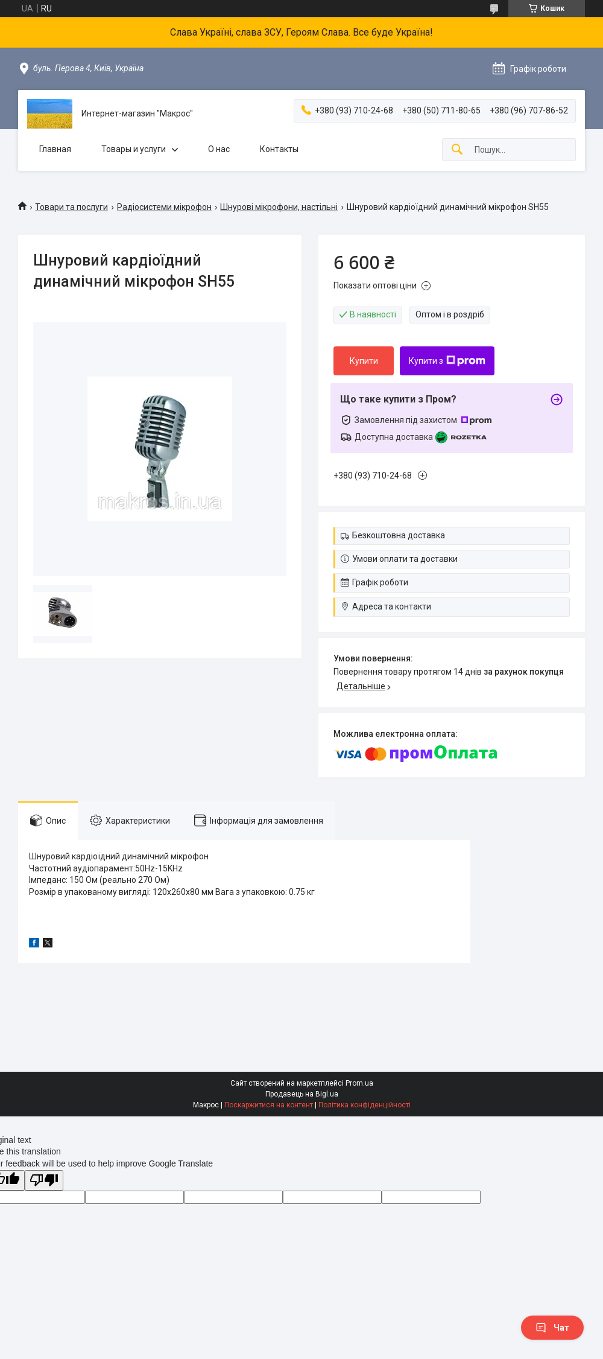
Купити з (447, 360)
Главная (55, 149)
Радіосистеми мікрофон (164, 207)
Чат (552, 1327)
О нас (219, 149)
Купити (364, 361)
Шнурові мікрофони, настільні (279, 207)
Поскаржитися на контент (268, 1105)
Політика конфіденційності (364, 1105)
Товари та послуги (71, 207)
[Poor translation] (44, 1180)
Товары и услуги (133, 149)
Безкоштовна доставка (398, 535)
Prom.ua (359, 1083)
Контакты (279, 149)
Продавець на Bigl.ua (301, 1094)
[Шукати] (457, 150)
